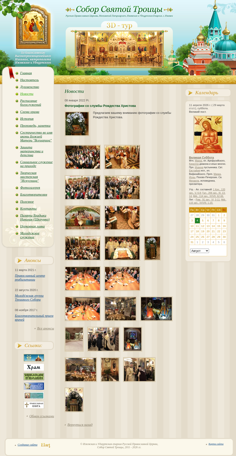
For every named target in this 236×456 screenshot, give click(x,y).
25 (197, 236)
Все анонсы (45, 328)
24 (192, 236)
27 (207, 236)
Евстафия (194, 170)
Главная (26, 73)
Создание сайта (27, 444)
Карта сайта (216, 443)
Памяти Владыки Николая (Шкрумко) (34, 217)
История (26, 119)
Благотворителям (33, 194)
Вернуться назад (79, 425)
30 (224, 236)
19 (202, 231)
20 (207, 231)
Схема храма (29, 112)
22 (218, 231)
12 (202, 226)
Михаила (194, 180)
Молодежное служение (29, 235)
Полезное (27, 201)
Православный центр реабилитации (30, 277)
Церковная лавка (32, 226)
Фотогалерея (30, 187)
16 (224, 226)
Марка (198, 160)
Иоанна (199, 167)
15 (218, 226)
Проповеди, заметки (35, 125)
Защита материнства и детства (31, 151)
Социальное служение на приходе (36, 164)
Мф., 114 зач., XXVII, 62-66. (208, 196)
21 (213, 231)
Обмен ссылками (41, 416)
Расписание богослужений (30, 102)
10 (192, 226)
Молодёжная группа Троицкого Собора (29, 297)
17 (192, 231)
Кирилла (194, 164)
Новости (26, 94)
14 (213, 226)
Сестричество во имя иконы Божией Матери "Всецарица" (36, 136)
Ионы (192, 177)
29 (218, 236)
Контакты (28, 208)
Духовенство (29, 87)
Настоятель (29, 80)
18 (197, 231)
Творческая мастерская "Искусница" (29, 176)
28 (213, 236)
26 (202, 236)
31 (192, 242)
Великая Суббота (201, 157)
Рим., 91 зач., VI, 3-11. (208, 199)
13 (207, 226)
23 (224, 231)
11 (197, 226)
